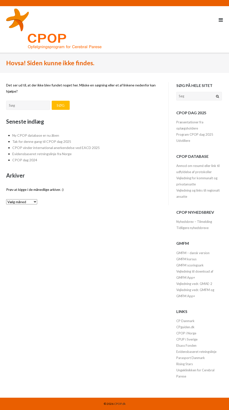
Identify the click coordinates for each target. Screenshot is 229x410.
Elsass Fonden (186, 345)
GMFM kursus (186, 259)
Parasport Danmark (190, 358)
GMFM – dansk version (193, 253)
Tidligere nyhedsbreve (192, 228)
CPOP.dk (120, 404)
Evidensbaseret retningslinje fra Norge (42, 154)
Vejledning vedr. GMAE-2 (194, 284)
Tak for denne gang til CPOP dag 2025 (41, 141)
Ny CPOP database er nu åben (35, 135)
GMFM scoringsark (190, 265)
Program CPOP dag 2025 (194, 134)
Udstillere (183, 141)
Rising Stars (184, 364)
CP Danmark (185, 321)
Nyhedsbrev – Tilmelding (194, 222)
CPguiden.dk (185, 327)
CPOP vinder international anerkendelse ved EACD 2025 (56, 148)
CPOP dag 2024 (24, 160)
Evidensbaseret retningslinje (196, 352)
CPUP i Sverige (186, 339)
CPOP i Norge (186, 333)
